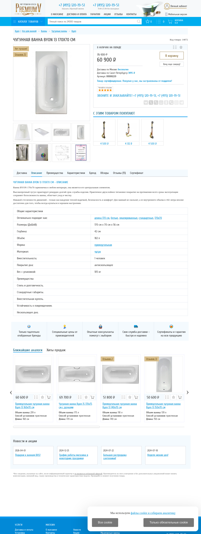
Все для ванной (29, 31)
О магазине (57, 14)
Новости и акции (25, 441)
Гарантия (95, 14)
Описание (36, 173)
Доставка (22, 173)
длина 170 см (101, 218)
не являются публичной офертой (88, 473)
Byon (17, 31)
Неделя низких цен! (157, 455)
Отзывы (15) (119, 173)
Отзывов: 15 (20, 54)
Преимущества (54, 173)
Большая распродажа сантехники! (115, 456)
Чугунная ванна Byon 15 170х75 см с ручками (75, 405)
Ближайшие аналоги (27, 350)
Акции (107, 14)
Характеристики (76, 173)
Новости (77, 529)
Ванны (44, 31)
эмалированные (128, 218)
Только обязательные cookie (168, 522)
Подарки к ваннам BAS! (27, 455)
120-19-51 (72, 5)
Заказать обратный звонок (73, 8)
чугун (97, 251)
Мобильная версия (177, 14)
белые (114, 218)
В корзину (171, 56)
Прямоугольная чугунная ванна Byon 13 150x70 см (163, 405)
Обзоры (104, 173)
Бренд (92, 173)
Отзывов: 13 (151, 358)
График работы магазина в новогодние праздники (73, 456)
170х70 (158, 218)
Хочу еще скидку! (171, 64)
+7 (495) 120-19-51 (144, 96)
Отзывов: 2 (108, 358)
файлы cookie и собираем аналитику (153, 513)
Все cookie (105, 522)
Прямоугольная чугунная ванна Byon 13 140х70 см (120, 405)
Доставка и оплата (77, 14)
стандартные (146, 218)
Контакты (131, 14)
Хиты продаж (56, 350)
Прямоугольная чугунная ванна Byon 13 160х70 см (32, 405)
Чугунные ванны (59, 31)
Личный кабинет (178, 6)
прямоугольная (103, 245)
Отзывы (118, 14)
